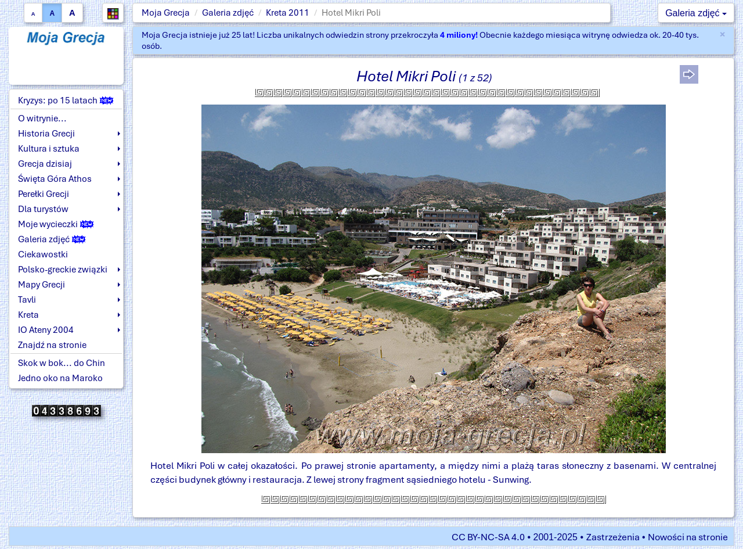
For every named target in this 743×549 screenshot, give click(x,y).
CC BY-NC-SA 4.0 (488, 537)
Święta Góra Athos (55, 179)
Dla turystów (43, 209)
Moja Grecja (166, 13)
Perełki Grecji (43, 194)
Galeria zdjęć (228, 13)
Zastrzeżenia (613, 537)
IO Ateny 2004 (46, 330)
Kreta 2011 (287, 13)
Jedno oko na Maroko (60, 378)
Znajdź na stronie (52, 345)
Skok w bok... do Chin (61, 363)
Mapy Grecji (41, 284)
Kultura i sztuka (49, 149)
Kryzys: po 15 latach (65, 100)
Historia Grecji (46, 133)
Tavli (27, 300)
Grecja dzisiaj (45, 164)
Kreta (28, 315)
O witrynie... (42, 118)
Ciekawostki (43, 254)
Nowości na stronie (688, 537)
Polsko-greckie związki (62, 269)
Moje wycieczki (55, 224)
